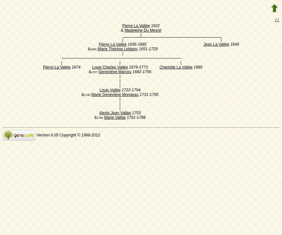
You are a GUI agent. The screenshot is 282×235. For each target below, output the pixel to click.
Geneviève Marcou (115, 72)
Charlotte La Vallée (175, 68)
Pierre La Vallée (136, 26)
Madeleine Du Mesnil (143, 31)
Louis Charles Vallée (110, 68)
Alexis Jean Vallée (115, 113)
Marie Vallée (115, 118)
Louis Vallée (110, 90)
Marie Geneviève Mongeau (114, 95)
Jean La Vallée (216, 45)
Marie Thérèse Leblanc (117, 49)
